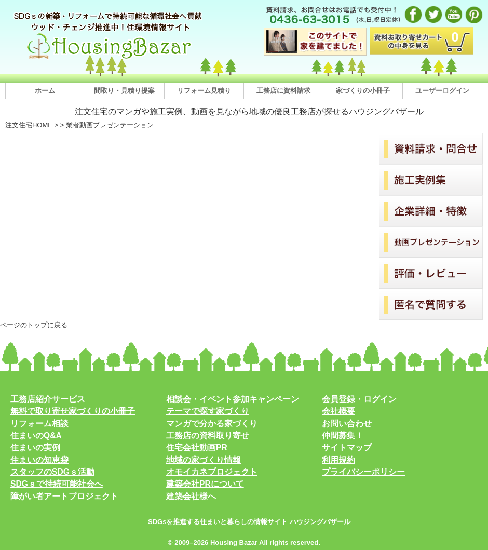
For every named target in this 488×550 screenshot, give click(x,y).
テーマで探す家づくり (207, 411)
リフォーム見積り (204, 91)
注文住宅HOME (28, 125)
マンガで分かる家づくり (211, 423)
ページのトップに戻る (33, 325)
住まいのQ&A (36, 435)
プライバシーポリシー (363, 471)
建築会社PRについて (205, 483)
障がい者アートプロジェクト (64, 496)
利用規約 (338, 459)
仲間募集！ (342, 435)
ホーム (45, 91)
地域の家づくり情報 (203, 459)
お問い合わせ (347, 423)
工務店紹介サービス (47, 399)
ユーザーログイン (442, 91)
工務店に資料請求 (283, 91)
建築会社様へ (191, 496)
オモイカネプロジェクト (211, 471)
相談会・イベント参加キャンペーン (232, 399)
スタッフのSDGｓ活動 (52, 471)
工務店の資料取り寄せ (207, 435)
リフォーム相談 (39, 423)
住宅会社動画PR (196, 447)
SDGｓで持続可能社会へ (56, 483)
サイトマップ (347, 447)
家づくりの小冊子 (363, 91)
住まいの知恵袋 (39, 459)
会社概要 (338, 411)
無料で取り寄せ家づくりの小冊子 (72, 411)
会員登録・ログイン (359, 399)
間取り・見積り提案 (124, 91)
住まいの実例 (35, 447)
